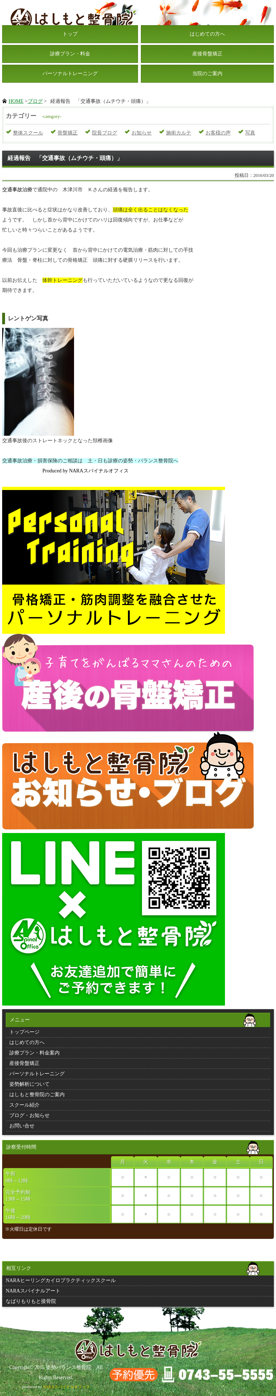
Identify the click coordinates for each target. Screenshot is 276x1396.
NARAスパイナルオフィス (66, 1386)
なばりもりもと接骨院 (31, 1301)
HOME (16, 101)
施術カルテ (178, 133)
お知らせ (142, 133)
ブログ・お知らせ (29, 1115)
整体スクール (28, 133)
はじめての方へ (207, 34)
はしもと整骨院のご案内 (37, 1094)
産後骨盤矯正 (207, 53)
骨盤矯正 (68, 133)
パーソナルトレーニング (70, 73)
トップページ (24, 1032)
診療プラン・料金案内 (34, 1053)
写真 (250, 133)
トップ (70, 34)
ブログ (35, 101)
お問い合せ (21, 1126)
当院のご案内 (207, 73)
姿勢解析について (29, 1084)
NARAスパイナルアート (33, 1291)
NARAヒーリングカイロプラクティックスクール (61, 1280)
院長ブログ (104, 133)
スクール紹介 (24, 1105)
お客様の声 (218, 133)
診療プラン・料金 (70, 53)
